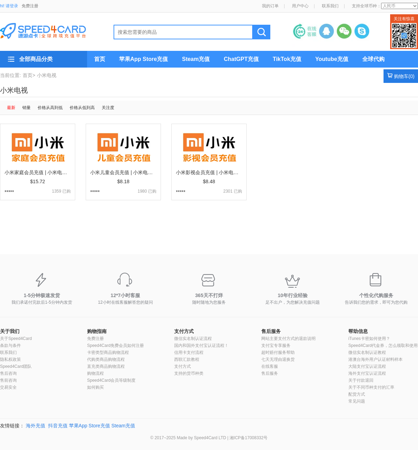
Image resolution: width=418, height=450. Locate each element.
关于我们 (10, 331)
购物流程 (95, 373)
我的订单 (270, 5)
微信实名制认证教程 (367, 352)
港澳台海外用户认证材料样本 (375, 359)
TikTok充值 (287, 59)
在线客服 (269, 366)
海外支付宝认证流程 (367, 373)
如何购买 (95, 387)
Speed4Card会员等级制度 (111, 380)
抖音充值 (58, 425)
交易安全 (8, 387)
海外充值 (35, 425)
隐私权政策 (10, 359)
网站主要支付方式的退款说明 (288, 338)
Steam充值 (196, 59)
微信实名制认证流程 (193, 338)
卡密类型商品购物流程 (108, 352)
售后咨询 (8, 373)
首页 (99, 59)
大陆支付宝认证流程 (367, 366)
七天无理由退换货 (278, 359)
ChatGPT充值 (241, 59)
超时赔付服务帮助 (278, 352)
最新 (11, 107)
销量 (26, 107)
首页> (29, 75)
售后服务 (271, 331)
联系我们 (330, 5)
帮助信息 (358, 331)
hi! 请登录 (9, 5)
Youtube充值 (331, 59)
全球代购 (373, 59)
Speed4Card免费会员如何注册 (115, 345)
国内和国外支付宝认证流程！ (201, 345)
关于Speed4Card (16, 338)
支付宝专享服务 (276, 345)
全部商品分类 (36, 59)
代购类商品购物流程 (106, 359)
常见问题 (356, 401)
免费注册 (30, 5)
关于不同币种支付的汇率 (371, 387)
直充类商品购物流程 (106, 366)
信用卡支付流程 (188, 352)
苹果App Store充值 (143, 59)
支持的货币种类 (188, 373)
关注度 (108, 107)
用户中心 (300, 5)
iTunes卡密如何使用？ (369, 338)
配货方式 (356, 394)
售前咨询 (8, 380)
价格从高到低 (50, 107)
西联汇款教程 (186, 359)
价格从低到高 (82, 107)
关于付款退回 (360, 380)
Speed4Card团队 (16, 366)
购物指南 (97, 331)
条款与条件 (10, 345)
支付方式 (184, 331)
